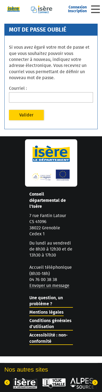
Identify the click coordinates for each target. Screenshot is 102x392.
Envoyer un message (49, 285)
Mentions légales (46, 312)
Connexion (78, 7)
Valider (26, 115)
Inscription (77, 11)
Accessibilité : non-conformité (48, 338)
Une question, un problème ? (46, 301)
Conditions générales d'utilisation (50, 324)
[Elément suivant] (95, 382)
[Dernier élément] (7, 382)
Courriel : (18, 88)
